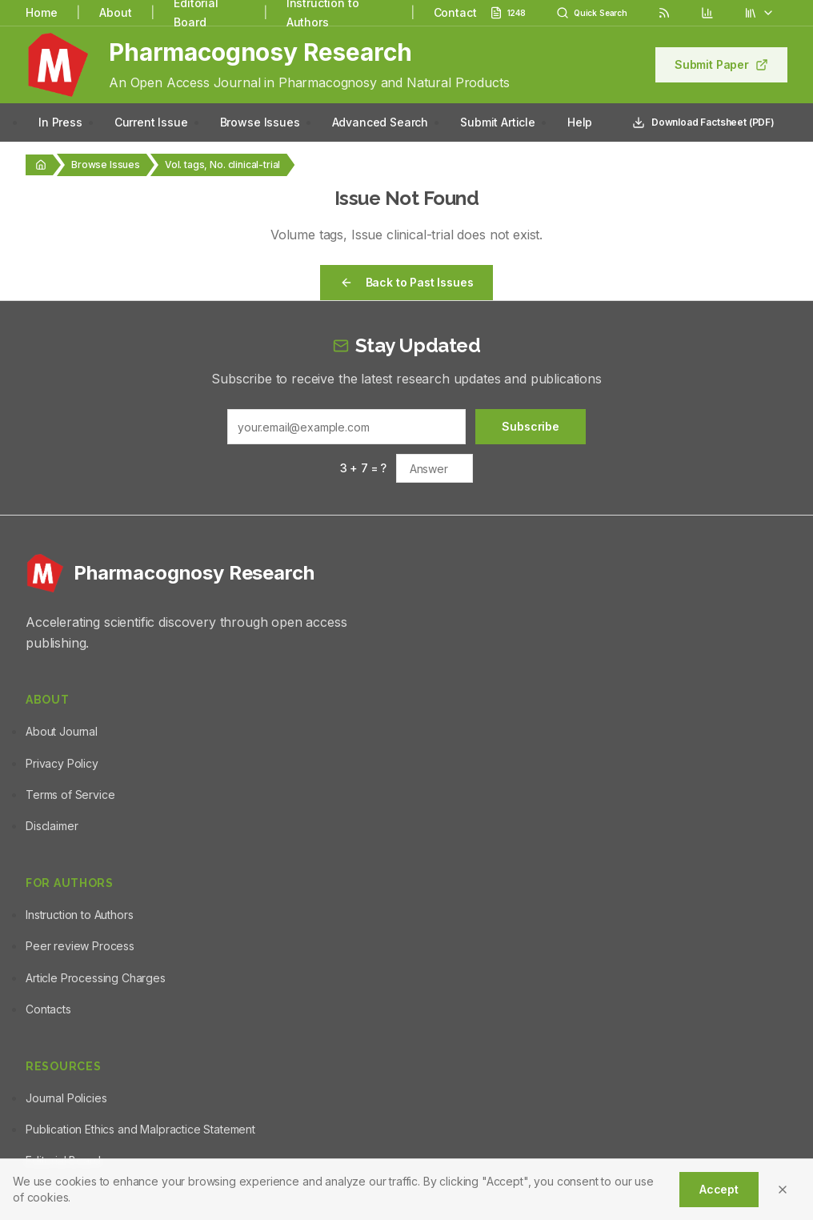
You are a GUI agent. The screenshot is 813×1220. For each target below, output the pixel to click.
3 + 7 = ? (363, 468)
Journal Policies (66, 1098)
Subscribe (530, 426)
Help (579, 122)
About (115, 12)
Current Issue (151, 122)
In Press (60, 122)
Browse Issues (260, 122)
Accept (719, 1189)
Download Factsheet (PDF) (703, 122)
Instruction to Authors (79, 914)
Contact (455, 12)
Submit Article (497, 122)
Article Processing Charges (96, 978)
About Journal (62, 731)
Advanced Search (380, 122)
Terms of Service (70, 794)
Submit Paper (721, 64)
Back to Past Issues (407, 282)
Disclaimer (52, 826)
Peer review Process (80, 946)
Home (41, 12)
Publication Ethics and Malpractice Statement (140, 1129)
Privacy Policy (62, 763)
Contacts (48, 1009)
